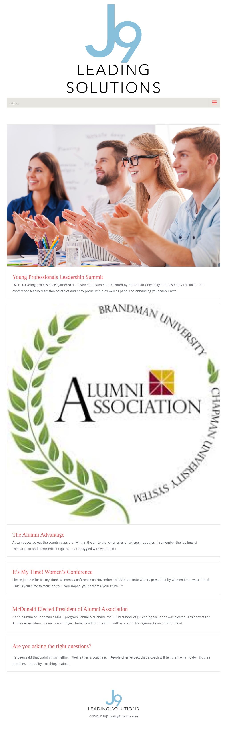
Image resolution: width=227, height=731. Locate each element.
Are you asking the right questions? (51, 646)
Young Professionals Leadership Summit (57, 277)
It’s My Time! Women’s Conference (52, 572)
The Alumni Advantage (38, 535)
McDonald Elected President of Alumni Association (70, 609)
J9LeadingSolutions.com (122, 716)
